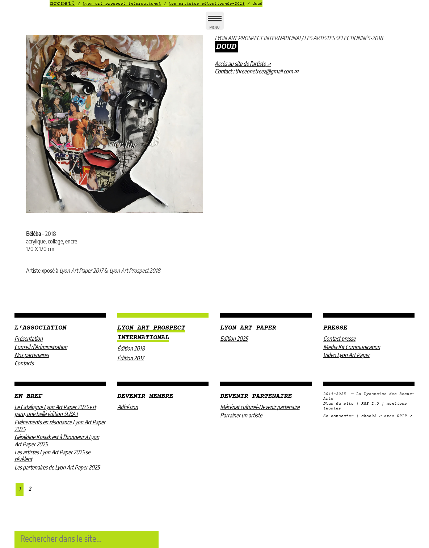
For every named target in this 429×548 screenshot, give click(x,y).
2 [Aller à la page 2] (30, 489)
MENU (215, 23)
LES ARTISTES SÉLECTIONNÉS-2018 (207, 4)
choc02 (369, 416)
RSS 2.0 (370, 404)
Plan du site (338, 404)
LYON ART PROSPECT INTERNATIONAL (122, 4)
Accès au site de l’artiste (240, 64)
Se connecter (338, 416)
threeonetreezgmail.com (264, 72)
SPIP (402, 416)
